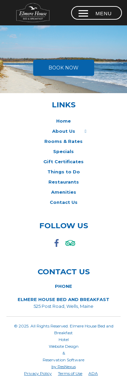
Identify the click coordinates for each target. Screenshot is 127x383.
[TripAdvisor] (70, 247)
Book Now (63, 68)
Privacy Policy (38, 373)
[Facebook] (57, 247)
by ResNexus (63, 366)
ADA (93, 373)
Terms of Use (70, 373)
